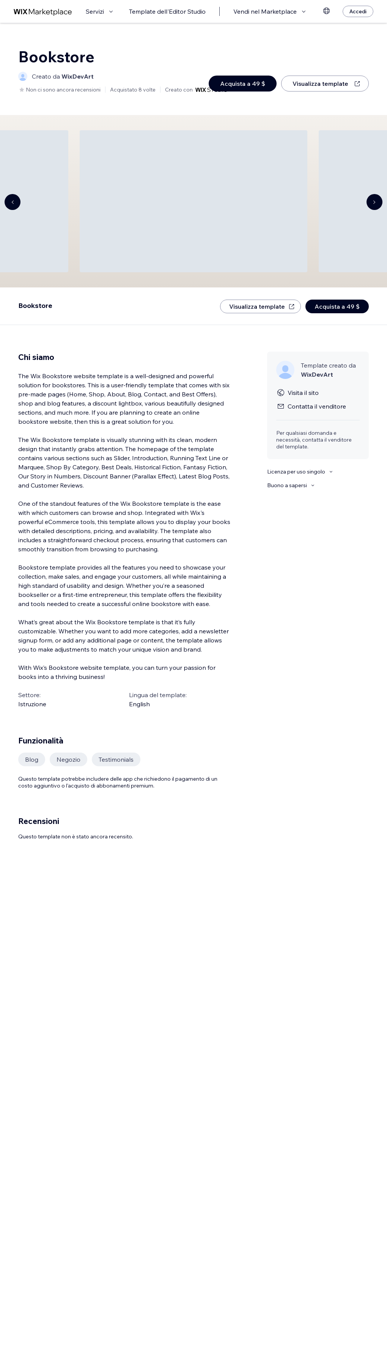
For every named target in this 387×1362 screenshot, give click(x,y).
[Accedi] (358, 11)
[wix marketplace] (43, 11)
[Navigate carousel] (12, 202)
